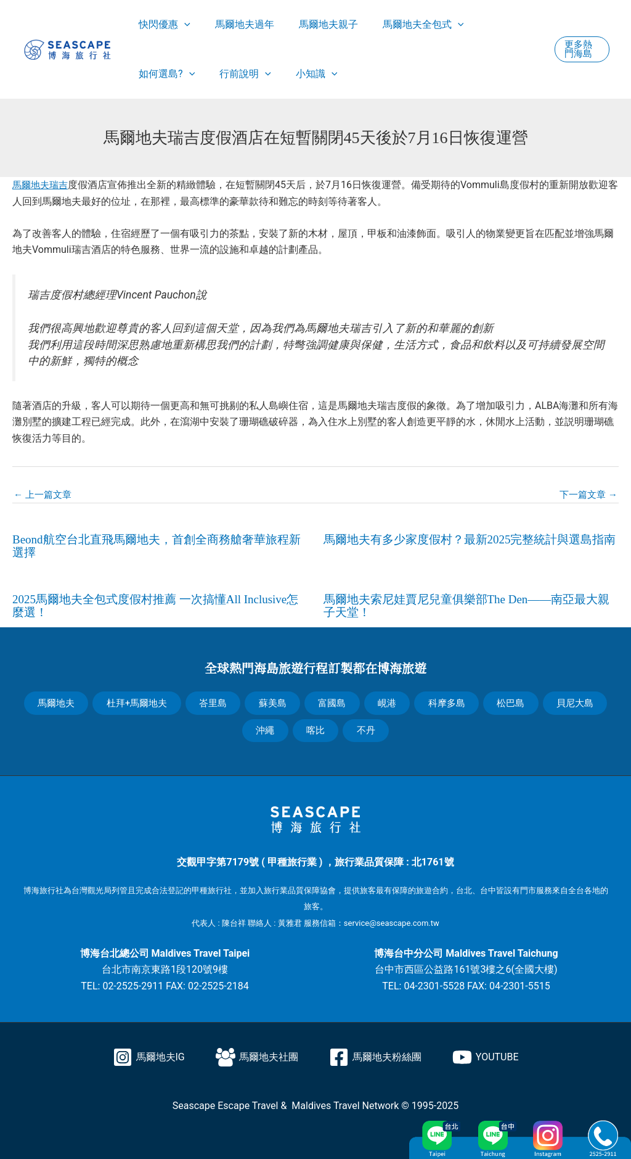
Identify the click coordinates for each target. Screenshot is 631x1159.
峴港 (387, 700)
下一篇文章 (586, 495)
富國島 (333, 700)
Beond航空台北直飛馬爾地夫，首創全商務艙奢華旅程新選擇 (157, 545)
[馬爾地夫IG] (148, 1053)
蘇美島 (275, 700)
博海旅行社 (43, 886)
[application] (182, 24)
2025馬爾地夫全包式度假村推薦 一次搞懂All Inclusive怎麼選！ (156, 604)
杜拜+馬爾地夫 (139, 700)
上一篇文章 (44, 495)
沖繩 (267, 727)
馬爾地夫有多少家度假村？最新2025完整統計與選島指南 (465, 545)
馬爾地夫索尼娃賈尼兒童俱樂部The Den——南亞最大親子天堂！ (468, 604)
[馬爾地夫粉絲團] (375, 1053)
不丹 (364, 727)
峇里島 (215, 700)
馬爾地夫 (58, 700)
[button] (580, 49)
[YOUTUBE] (485, 1053)
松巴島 (509, 700)
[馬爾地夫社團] (257, 1053)
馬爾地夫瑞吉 (41, 185)
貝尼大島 (572, 700)
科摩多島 (445, 700)
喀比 (315, 727)
